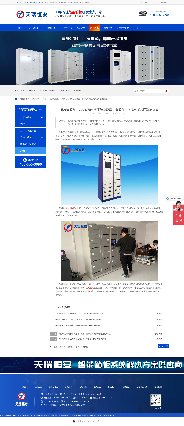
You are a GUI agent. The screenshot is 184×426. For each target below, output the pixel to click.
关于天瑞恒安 (123, 28)
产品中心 (68, 28)
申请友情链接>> (110, 415)
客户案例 (81, 28)
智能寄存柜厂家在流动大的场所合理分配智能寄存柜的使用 (82, 339)
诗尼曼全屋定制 (89, 415)
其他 (45, 99)
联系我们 (154, 2)
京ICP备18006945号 (93, 394)
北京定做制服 (62, 415)
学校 (22, 124)
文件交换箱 (33, 28)
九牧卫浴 (99, 415)
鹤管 (25, 415)
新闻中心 (108, 28)
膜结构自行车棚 (33, 415)
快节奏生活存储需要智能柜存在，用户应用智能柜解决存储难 (79, 314)
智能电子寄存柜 (73, 347)
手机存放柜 (42, 91)
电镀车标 (43, 415)
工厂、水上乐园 (28, 130)
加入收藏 (144, 2)
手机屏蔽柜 (76, 91)
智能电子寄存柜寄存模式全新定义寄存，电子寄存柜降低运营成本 (85, 334)
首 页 (20, 28)
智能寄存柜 (53, 91)
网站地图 (164, 2)
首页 (28, 99)
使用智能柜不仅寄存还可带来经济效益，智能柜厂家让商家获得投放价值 (78, 99)
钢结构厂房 (52, 415)
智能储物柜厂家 (87, 347)
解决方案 (94, 28)
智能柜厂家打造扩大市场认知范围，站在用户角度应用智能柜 (79, 320)
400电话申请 (18, 415)
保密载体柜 (51, 28)
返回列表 (163, 346)
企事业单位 (26, 117)
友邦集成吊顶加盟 (75, 415)
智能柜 (62, 347)
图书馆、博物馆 (28, 144)
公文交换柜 (31, 91)
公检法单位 (26, 137)
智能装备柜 (64, 91)
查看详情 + (159, 334)
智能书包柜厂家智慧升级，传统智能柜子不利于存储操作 (77, 326)
